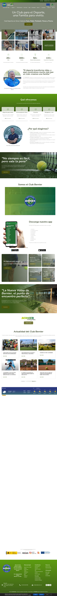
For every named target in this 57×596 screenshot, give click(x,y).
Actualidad (44, 7)
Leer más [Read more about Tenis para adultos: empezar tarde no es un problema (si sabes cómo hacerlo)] (42, 377)
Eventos (39, 7)
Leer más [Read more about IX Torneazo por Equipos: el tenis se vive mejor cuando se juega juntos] (23, 377)
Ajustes (47, 594)
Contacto (53, 7)
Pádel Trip (49, 7)
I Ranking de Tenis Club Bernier (46, 352)
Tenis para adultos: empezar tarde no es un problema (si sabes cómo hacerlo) (46, 373)
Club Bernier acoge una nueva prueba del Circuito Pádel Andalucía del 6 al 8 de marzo (9, 373)
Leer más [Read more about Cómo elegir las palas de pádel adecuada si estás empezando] (5, 356)
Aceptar (35, 594)
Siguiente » (34, 381)
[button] (30, 201)
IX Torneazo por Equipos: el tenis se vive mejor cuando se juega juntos (27, 373)
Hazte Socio (25, 7)
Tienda (29, 7)
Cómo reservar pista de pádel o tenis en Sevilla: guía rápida (28, 353)
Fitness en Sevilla (19, 7)
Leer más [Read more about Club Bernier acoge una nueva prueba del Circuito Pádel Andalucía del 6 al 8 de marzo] (5, 377)
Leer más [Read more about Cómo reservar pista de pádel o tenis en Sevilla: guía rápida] (23, 356)
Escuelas (14, 7)
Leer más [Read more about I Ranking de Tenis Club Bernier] (42, 355)
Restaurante (34, 7)
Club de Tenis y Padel (7, 7)
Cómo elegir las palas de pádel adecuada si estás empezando (9, 353)
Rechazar (41, 594)
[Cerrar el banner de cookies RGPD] (51, 594)
